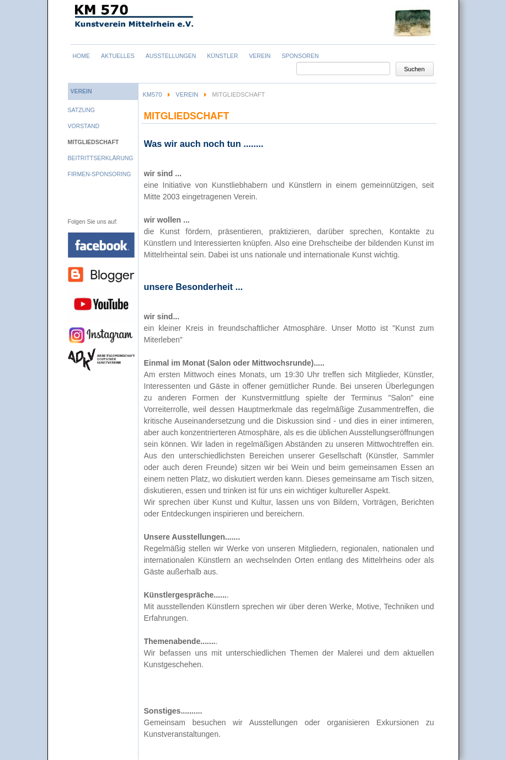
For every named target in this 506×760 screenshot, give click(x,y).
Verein (186, 94)
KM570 (152, 94)
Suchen (414, 69)
